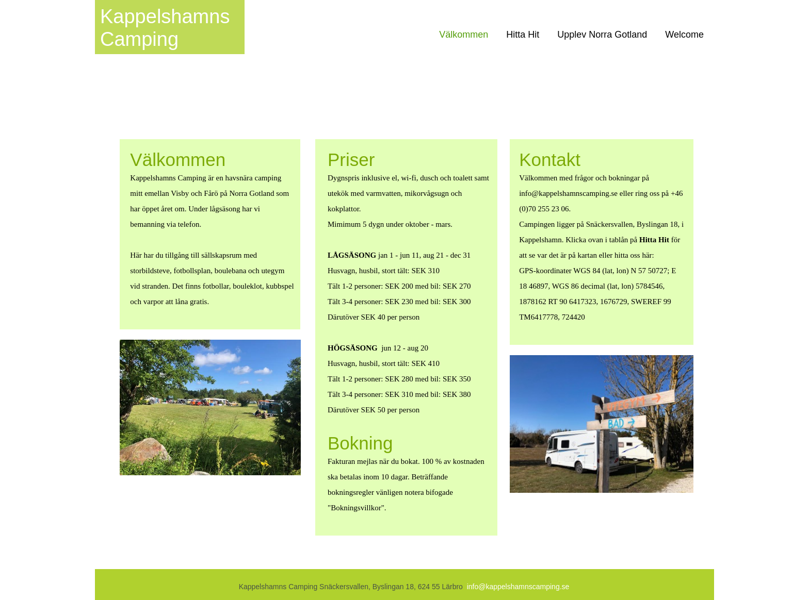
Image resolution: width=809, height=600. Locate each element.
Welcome (684, 34)
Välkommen (463, 34)
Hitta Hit (522, 34)
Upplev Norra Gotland (602, 34)
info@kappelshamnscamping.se (518, 586)
